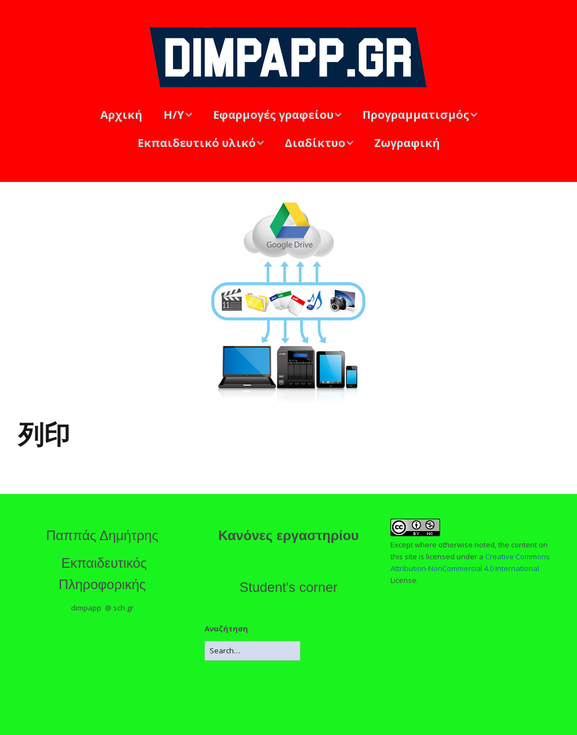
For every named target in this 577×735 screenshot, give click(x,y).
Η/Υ (173, 114)
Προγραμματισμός (415, 114)
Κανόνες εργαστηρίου (288, 535)
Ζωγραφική (407, 142)
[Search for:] (252, 651)
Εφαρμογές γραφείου (273, 114)
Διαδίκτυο (315, 142)
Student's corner (288, 587)
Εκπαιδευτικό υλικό (196, 142)
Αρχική (121, 114)
